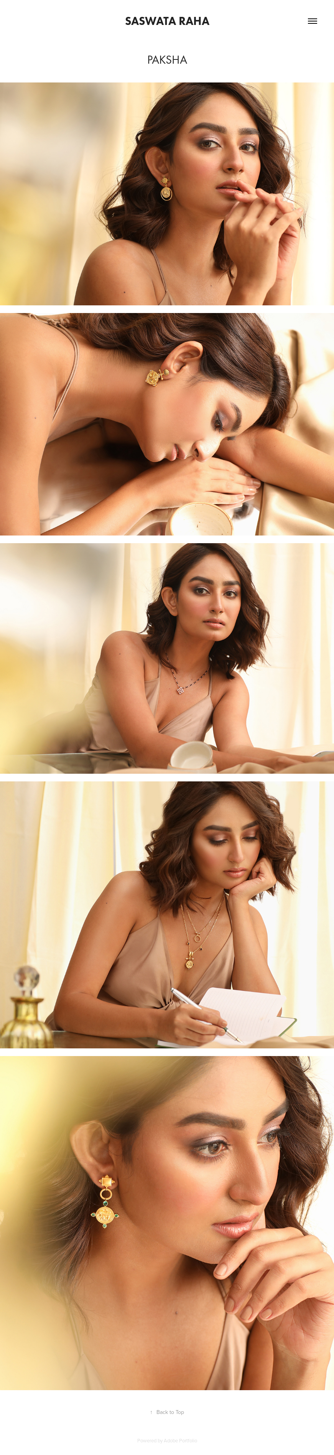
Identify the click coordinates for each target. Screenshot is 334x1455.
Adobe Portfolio (180, 1440)
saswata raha (167, 21)
